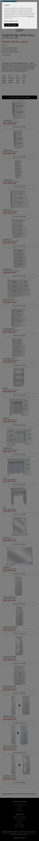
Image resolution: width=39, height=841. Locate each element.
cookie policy (30, 16)
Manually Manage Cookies (11, 21)
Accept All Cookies (11, 25)
